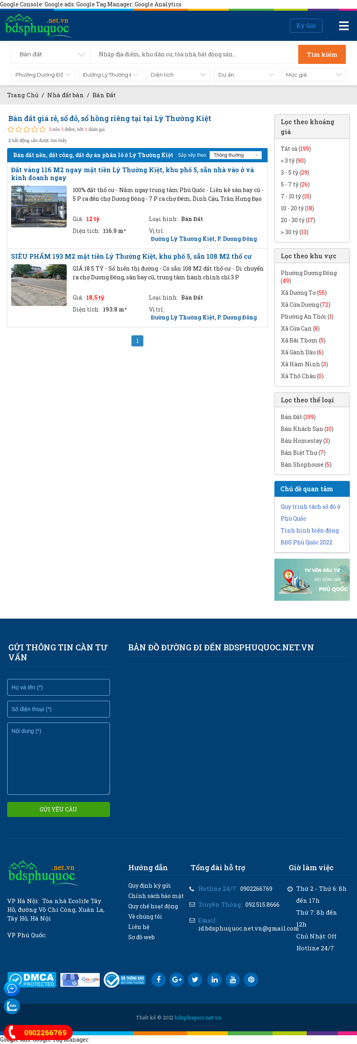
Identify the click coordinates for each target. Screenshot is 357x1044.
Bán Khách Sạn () (307, 429)
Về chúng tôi (145, 916)
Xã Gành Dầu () (302, 352)
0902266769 (256, 888)
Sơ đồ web (141, 937)
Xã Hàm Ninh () (304, 364)
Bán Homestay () (305, 440)
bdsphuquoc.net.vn (198, 1017)
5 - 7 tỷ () (295, 184)
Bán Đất (104, 95)
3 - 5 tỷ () (295, 172)
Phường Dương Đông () (309, 277)
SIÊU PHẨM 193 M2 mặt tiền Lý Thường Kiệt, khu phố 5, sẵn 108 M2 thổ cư (131, 256)
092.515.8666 (262, 904)
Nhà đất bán (66, 95)
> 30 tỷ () (295, 232)
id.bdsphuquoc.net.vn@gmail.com (248, 928)
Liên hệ (138, 927)
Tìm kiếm (322, 54)
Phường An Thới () (307, 316)
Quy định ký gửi (149, 885)
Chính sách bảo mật (156, 896)
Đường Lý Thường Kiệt (182, 238)
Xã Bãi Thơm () (303, 340)
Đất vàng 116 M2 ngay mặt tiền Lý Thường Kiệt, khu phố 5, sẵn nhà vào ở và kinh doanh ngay (132, 174)
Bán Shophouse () (306, 464)
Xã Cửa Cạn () (300, 328)
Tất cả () (296, 148)
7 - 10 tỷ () (296, 196)
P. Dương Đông (237, 238)
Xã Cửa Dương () (305, 304)
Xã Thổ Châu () (302, 376)
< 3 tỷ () (293, 160)
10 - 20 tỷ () (297, 208)
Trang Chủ (23, 95)
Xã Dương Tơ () (304, 292)
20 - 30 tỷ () (298, 220)
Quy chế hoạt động (153, 906)
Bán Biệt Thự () (303, 452)
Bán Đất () (298, 417)
